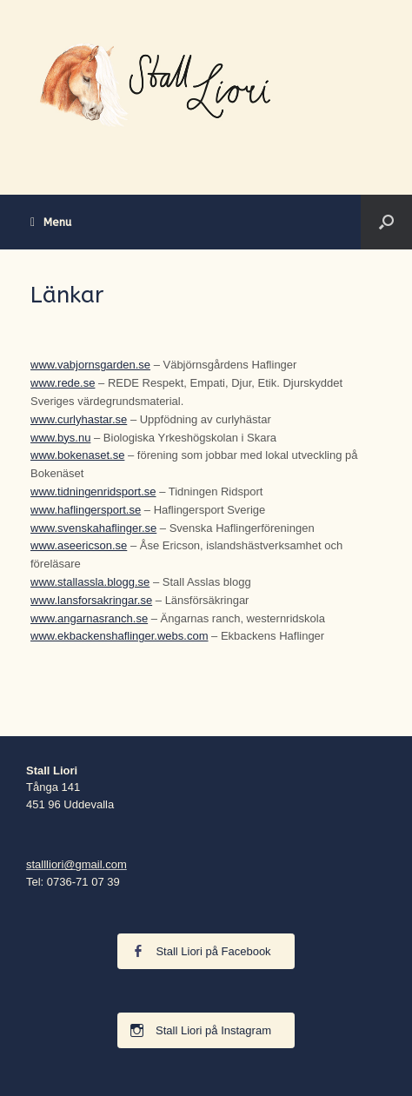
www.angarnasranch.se (89, 618)
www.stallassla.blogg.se (90, 581)
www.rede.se (62, 382)
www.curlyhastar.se (78, 419)
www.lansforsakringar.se (91, 600)
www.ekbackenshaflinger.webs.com (119, 635)
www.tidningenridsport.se (93, 491)
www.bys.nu (60, 437)
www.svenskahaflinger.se (93, 528)
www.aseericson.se (78, 545)
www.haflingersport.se (85, 509)
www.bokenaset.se (77, 455)
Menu (50, 222)
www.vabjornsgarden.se (90, 364)
